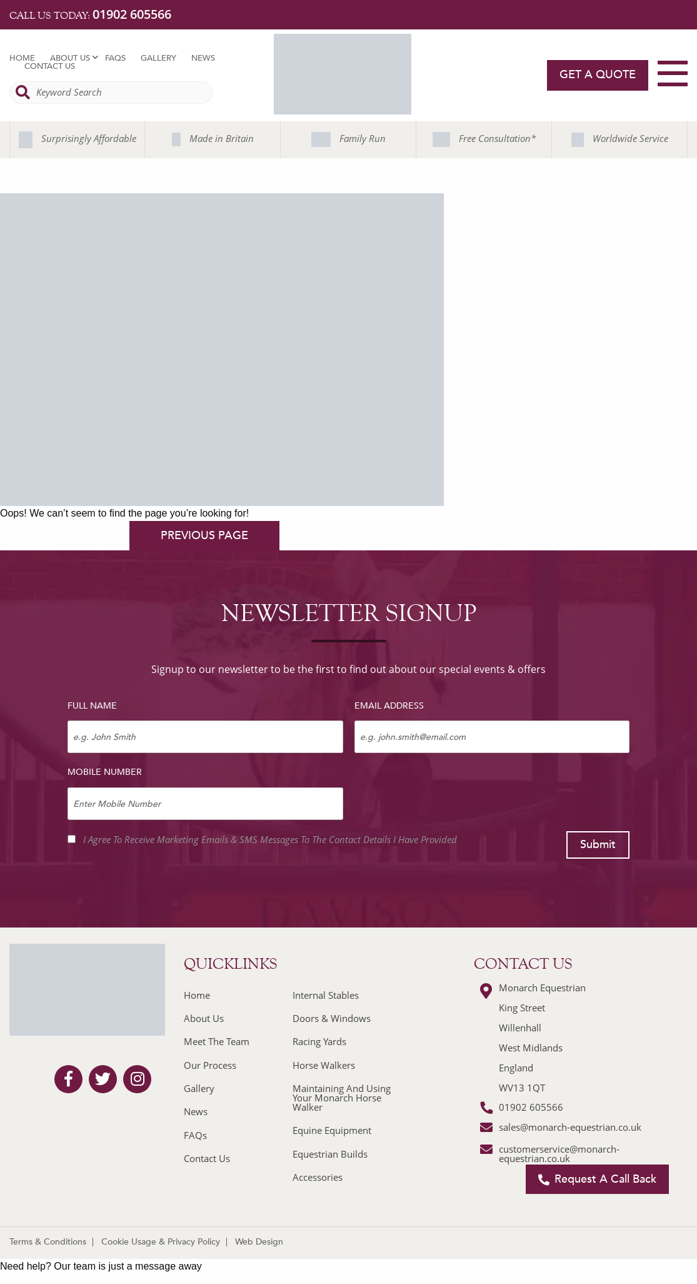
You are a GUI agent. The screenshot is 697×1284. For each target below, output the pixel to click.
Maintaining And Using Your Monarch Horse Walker (342, 1097)
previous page (204, 535)
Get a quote (597, 75)
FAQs (115, 58)
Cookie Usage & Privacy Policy (160, 1242)
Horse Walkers (324, 1065)
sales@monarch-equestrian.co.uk (570, 1127)
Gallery (158, 58)
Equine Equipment (332, 1130)
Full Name (92, 706)
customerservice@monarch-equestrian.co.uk (559, 1154)
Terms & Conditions (47, 1242)
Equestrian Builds (330, 1154)
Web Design (259, 1242)
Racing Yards (319, 1041)
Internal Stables (326, 995)
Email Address (389, 706)
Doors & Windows (332, 1018)
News (203, 58)
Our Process (210, 1065)
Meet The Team (216, 1041)
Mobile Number (105, 772)
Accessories (318, 1177)
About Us (70, 58)
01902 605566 (132, 14)
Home (22, 58)
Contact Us (49, 67)
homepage (63, 535)
